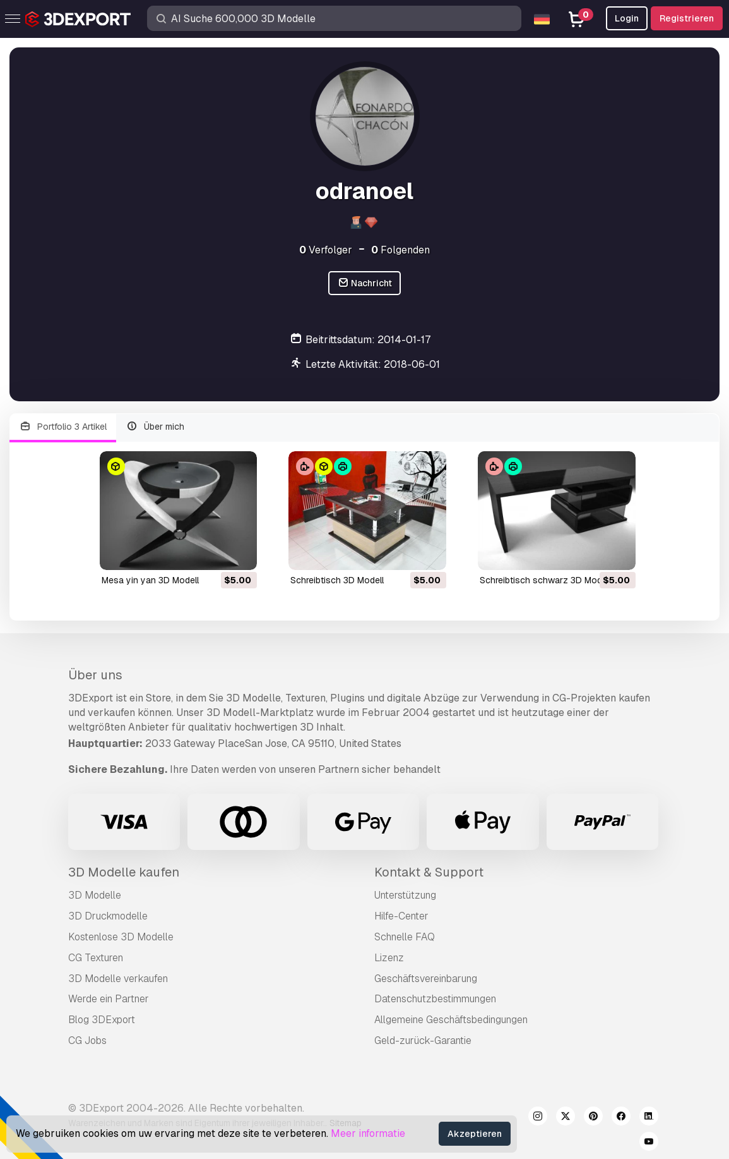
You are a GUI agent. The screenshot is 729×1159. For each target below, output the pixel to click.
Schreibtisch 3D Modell (337, 580)
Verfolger (325, 250)
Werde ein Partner (108, 998)
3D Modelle (94, 895)
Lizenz (389, 957)
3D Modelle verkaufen (118, 978)
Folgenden (400, 250)
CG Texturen (95, 957)
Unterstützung (405, 895)
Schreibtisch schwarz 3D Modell (545, 580)
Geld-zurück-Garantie (422, 1040)
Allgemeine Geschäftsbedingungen (451, 1019)
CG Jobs (87, 1040)
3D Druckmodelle (108, 916)
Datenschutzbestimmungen (435, 998)
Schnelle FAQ (404, 937)
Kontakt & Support (428, 872)
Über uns (95, 675)
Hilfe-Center (401, 916)
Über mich (155, 427)
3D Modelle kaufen (123, 872)
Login (627, 18)
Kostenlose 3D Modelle (121, 937)
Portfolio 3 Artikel (63, 427)
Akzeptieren (474, 1133)
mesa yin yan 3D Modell (150, 580)
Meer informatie (368, 1133)
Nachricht (365, 283)
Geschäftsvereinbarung (425, 978)
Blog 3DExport (101, 1019)
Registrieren (687, 18)
